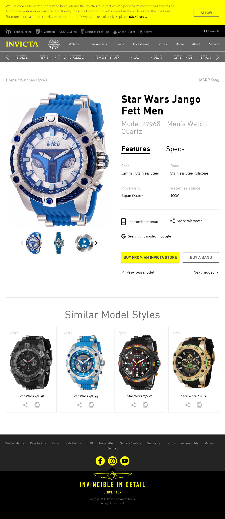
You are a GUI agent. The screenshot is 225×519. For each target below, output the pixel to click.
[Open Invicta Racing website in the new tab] (53, 44)
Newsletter (106, 443)
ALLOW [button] (206, 12)
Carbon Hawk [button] (194, 57)
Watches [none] (27, 79)
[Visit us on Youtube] (124, 460)
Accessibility (189, 443)
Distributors (73, 443)
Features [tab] (135, 148)
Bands (120, 44)
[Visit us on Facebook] (101, 460)
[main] (112, 234)
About (196, 44)
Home (11, 79)
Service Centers (130, 443)
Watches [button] (75, 44)
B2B (90, 443)
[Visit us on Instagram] (113, 460)
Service (214, 44)
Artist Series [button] (63, 57)
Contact (112, 448)
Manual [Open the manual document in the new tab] (209, 443)
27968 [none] (43, 79)
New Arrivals (98, 44)
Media (180, 44)
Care (55, 443)
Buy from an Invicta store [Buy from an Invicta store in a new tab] (150, 257)
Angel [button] (21, 57)
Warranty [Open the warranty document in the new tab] (153, 443)
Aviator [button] (108, 57)
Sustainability (14, 443)
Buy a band (201, 257)
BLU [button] (135, 57)
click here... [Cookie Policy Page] (138, 16)
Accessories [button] (141, 44)
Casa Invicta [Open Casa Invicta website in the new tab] (38, 443)
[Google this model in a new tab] (146, 236)
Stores (162, 44)
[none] (138, 272)
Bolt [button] (157, 57)
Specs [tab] (175, 148)
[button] (211, 31)
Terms (170, 443)
